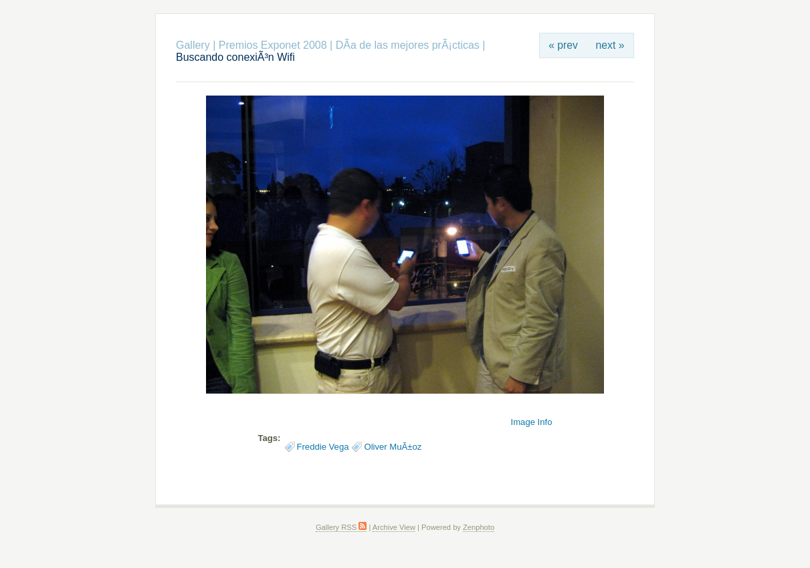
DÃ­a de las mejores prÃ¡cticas (408, 45)
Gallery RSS (341, 527)
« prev (563, 45)
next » (610, 45)
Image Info (531, 422)
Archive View (394, 527)
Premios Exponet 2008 (273, 45)
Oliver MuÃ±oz (392, 447)
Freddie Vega (323, 447)
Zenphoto (478, 527)
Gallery (193, 45)
